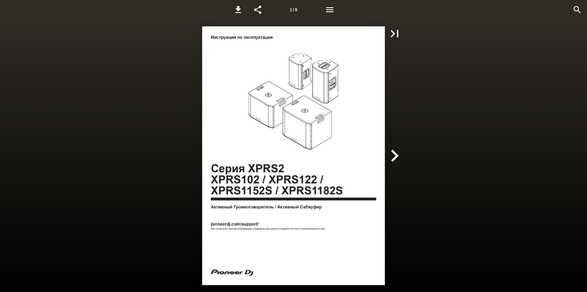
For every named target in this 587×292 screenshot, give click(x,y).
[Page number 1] (294, 9)
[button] (238, 9)
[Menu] (329, 9)
